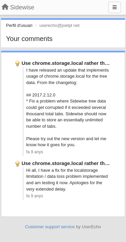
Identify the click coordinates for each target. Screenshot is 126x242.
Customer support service (50, 226)
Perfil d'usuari (19, 25)
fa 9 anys (34, 152)
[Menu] (114, 7)
